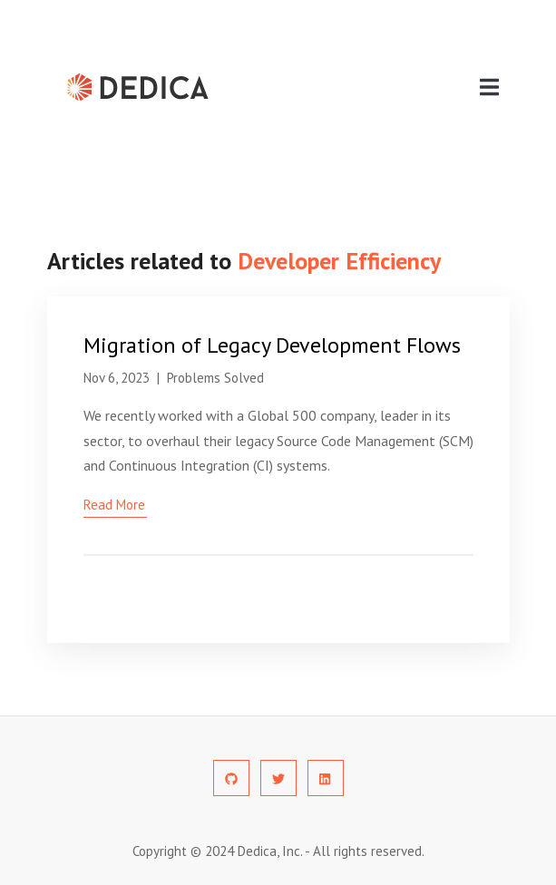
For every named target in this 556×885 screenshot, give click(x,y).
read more (114, 504)
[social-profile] (231, 778)
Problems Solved (215, 377)
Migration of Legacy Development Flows (272, 345)
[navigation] (489, 87)
